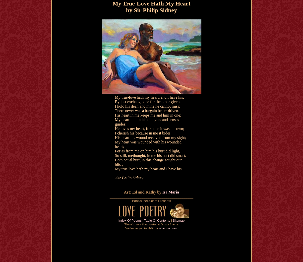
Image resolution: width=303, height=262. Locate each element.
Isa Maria (170, 192)
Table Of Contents (157, 220)
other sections (168, 228)
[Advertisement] (151, 246)
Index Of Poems (130, 220)
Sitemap (179, 220)
